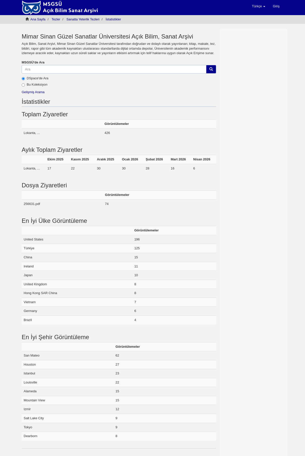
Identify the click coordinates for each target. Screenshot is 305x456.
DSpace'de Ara (35, 78)
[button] (258, 6)
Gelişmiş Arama (33, 92)
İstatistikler (113, 19)
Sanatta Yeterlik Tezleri (82, 19)
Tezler (56, 19)
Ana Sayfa (38, 19)
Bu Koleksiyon (34, 85)
